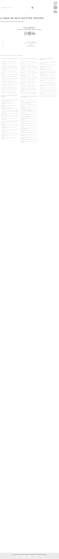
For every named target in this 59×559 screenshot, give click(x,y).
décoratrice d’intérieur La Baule (28, 92)
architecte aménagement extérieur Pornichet (29, 131)
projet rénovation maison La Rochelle (46, 80)
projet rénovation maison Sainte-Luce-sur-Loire (48, 63)
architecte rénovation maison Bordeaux (8, 138)
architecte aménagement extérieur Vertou (29, 112)
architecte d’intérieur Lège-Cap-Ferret (9, 89)
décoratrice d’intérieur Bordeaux (28, 93)
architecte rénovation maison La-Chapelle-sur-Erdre (9, 108)
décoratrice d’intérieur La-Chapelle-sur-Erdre (29, 69)
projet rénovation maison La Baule (48, 94)
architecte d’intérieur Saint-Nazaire (10, 82)
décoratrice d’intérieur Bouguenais (29, 66)
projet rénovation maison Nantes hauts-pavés (47, 75)
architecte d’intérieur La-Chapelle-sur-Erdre (9, 69)
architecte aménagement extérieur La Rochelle (29, 121)
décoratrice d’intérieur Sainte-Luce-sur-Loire (29, 63)
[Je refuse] (57, 556)
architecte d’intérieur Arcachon (9, 87)
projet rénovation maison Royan (47, 82)
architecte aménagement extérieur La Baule (29, 140)
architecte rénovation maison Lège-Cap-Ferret (10, 133)
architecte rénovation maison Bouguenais (8, 106)
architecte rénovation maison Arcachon (8, 131)
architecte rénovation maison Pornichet (8, 127)
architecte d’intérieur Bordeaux (9, 92)
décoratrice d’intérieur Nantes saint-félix (29, 72)
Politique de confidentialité (36, 556)
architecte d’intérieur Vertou (8, 70)
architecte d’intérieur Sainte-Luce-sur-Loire (9, 63)
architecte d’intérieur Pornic (8, 85)
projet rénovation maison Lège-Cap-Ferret (48, 93)
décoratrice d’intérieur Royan (28, 79)
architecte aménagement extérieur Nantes (29, 100)
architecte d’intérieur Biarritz (8, 81)
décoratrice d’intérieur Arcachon (28, 88)
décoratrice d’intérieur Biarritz (28, 81)
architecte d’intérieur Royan (8, 79)
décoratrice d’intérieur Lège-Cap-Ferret (29, 90)
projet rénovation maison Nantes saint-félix (47, 73)
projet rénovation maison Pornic (47, 89)
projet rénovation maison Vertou (47, 70)
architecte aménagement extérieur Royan (29, 124)
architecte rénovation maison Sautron (8, 103)
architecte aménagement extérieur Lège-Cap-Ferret (29, 137)
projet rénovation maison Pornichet (48, 87)
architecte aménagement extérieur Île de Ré (29, 119)
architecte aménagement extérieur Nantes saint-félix (29, 114)
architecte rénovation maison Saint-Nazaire (10, 125)
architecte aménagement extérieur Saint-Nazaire (29, 128)
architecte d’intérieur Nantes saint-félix (10, 72)
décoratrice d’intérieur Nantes (28, 61)
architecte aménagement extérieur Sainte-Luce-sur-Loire (29, 103)
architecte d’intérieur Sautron (8, 65)
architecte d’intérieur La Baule (8, 91)
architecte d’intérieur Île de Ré (8, 76)
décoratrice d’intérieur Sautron (28, 65)
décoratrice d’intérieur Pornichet (28, 85)
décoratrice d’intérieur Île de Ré (28, 76)
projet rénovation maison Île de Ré (48, 78)
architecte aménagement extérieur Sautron (29, 105)
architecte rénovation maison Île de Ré (9, 117)
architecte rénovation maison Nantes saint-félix (10, 112)
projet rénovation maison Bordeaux (48, 96)
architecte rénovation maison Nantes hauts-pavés (10, 114)
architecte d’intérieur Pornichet (9, 84)
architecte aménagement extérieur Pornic (29, 133)
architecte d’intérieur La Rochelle (9, 78)
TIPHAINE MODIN (6, 7)
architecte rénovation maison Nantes (10, 99)
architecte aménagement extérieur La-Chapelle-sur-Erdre (29, 110)
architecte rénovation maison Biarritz (8, 123)
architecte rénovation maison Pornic (10, 129)
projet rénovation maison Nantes (47, 77)
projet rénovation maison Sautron (48, 64)
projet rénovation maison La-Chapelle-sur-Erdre (47, 69)
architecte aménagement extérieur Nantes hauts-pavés (29, 117)
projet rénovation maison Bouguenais (46, 67)
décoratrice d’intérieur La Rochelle (29, 78)
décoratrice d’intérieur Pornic (28, 86)
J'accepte (20, 556)
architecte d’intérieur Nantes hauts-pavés (10, 75)
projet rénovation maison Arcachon (48, 90)
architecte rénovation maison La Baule (9, 136)
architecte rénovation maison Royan (10, 120)
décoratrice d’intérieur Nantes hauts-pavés (28, 75)
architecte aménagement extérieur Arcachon (29, 135)
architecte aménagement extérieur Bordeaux (29, 142)
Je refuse (26, 556)
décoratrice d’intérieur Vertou (28, 70)
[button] (32, 7)
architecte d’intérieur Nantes (8, 61)
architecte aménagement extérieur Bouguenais (29, 107)
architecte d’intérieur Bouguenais (9, 66)
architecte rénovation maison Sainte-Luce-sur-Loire (8, 101)
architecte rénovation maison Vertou (10, 110)
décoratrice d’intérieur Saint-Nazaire (28, 83)
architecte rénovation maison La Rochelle (9, 119)
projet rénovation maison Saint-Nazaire (47, 86)
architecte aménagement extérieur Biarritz (29, 126)
